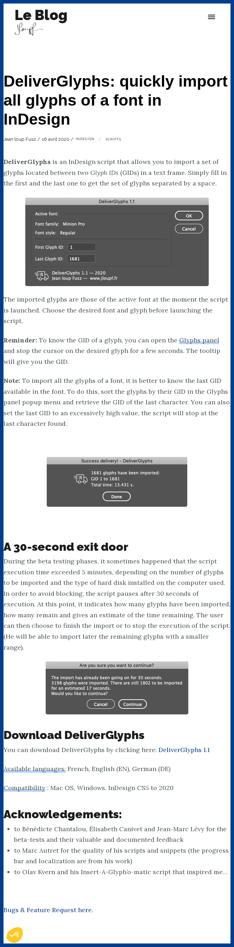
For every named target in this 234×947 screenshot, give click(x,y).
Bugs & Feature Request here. (48, 910)
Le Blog (41, 15)
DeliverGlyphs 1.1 (184, 750)
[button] (211, 17)
